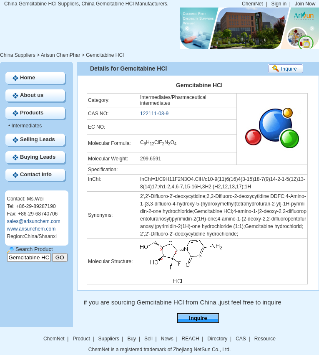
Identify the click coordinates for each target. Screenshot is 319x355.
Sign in (278, 4)
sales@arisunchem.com (33, 221)
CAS (241, 339)
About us (31, 95)
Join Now (305, 4)
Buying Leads (37, 157)
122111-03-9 (154, 114)
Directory (217, 339)
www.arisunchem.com (31, 229)
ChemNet (252, 4)
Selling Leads (37, 139)
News (167, 339)
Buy (131, 339)
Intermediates (27, 126)
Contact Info (36, 174)
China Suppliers (17, 55)
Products (31, 112)
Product (82, 339)
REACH (190, 339)
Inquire (198, 318)
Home (27, 77)
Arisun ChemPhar (60, 55)
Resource (265, 339)
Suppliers (108, 339)
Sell (148, 339)
